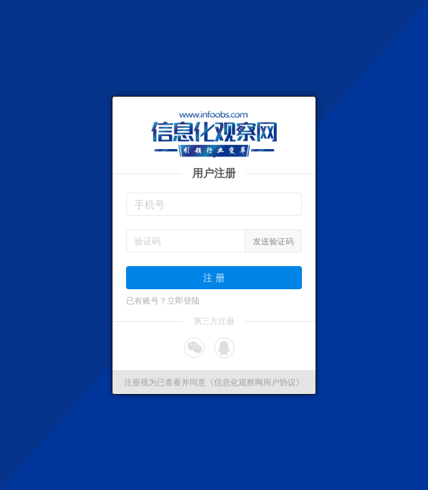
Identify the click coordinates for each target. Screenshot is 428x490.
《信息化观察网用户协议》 (255, 382)
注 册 (214, 277)
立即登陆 (183, 301)
